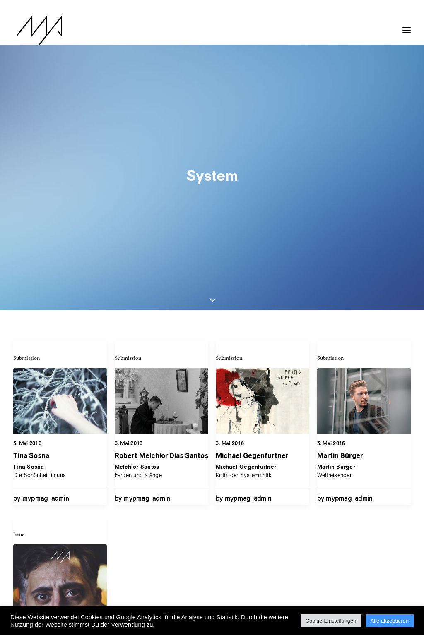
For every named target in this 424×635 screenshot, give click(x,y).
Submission (26, 189)
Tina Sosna (31, 287)
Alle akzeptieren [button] (390, 621)
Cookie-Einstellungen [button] (331, 621)
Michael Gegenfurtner (252, 293)
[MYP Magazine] (36, 30)
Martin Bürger (340, 309)
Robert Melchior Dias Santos (161, 287)
